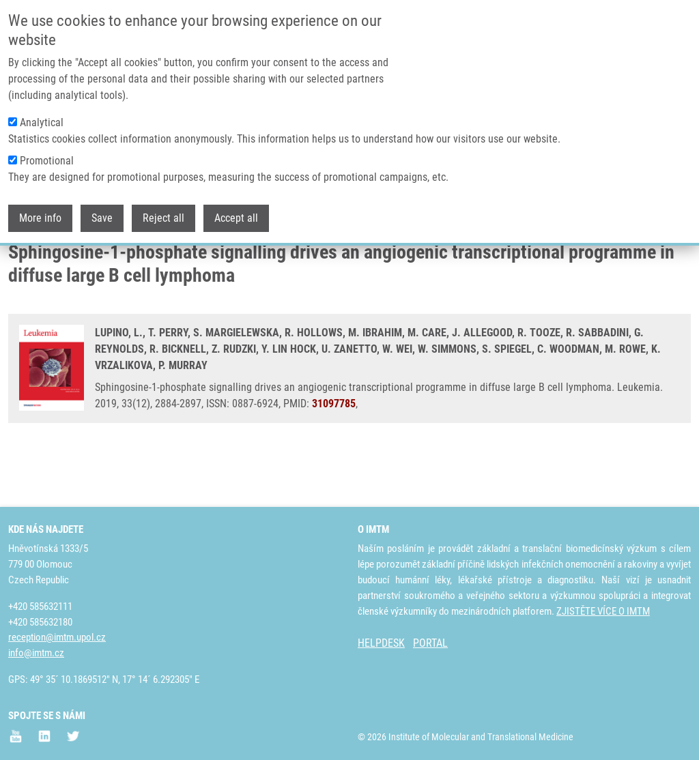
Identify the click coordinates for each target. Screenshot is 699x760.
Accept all (236, 216)
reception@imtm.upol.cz (57, 637)
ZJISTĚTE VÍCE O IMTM (603, 611)
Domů (19, 262)
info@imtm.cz (36, 653)
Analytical (41, 121)
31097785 (334, 454)
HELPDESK (381, 643)
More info (40, 216)
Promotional (47, 159)
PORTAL (430, 643)
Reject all (163, 216)
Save (102, 216)
